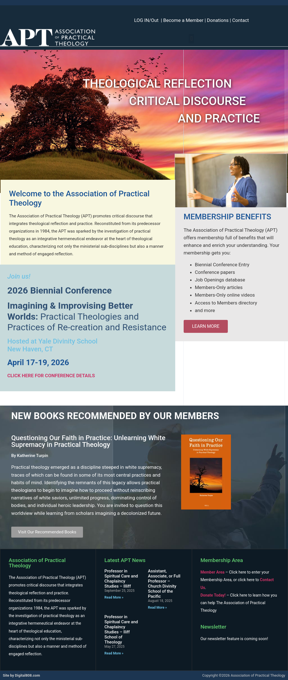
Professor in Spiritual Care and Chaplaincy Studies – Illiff (121, 578)
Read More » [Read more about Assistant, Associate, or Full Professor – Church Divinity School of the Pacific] (157, 608)
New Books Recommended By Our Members (115, 415)
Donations (218, 20)
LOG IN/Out (146, 20)
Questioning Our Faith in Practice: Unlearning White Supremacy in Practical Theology (88, 441)
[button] (191, 38)
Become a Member (183, 20)
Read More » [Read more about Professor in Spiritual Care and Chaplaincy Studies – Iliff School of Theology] (113, 653)
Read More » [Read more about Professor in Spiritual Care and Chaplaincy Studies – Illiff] (113, 597)
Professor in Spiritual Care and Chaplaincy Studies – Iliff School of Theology (121, 629)
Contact (240, 20)
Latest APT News (124, 560)
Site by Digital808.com (21, 675)
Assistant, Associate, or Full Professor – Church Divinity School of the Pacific (164, 583)
